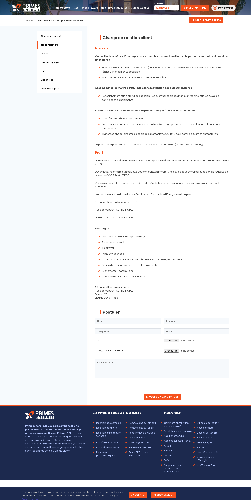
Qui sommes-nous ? (208, 422)
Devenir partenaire (207, 432)
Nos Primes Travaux (85, 8)
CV (99, 340)
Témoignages (204, 442)
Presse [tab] (44, 53)
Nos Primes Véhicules (114, 8)
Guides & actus (140, 8)
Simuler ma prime (195, 7)
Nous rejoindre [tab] (49, 44)
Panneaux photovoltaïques (105, 454)
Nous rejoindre (44, 20)
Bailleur (168, 450)
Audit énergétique (174, 435)
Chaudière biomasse (107, 447)
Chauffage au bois (139, 442)
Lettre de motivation (110, 350)
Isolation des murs (106, 427)
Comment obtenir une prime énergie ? (176, 424)
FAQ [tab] (43, 71)
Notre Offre (63, 8)
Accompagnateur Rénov (177, 440)
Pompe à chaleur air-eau (142, 422)
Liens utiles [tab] (47, 79)
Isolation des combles (108, 422)
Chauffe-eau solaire (107, 442)
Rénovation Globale (140, 447)
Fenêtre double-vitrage (142, 432)
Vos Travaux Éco (206, 465)
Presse (201, 447)
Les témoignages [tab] (50, 62)
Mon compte (223, 8)
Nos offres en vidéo (208, 452)
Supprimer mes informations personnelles (172, 468)
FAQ (166, 460)
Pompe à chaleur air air (141, 427)
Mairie (167, 455)
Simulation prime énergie (178, 431)
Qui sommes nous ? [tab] (51, 36)
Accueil (30, 20)
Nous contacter (205, 427)
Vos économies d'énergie (205, 458)
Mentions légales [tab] (50, 88)
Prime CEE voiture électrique (138, 454)
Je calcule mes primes (206, 20)
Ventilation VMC (137, 437)
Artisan (168, 445)
